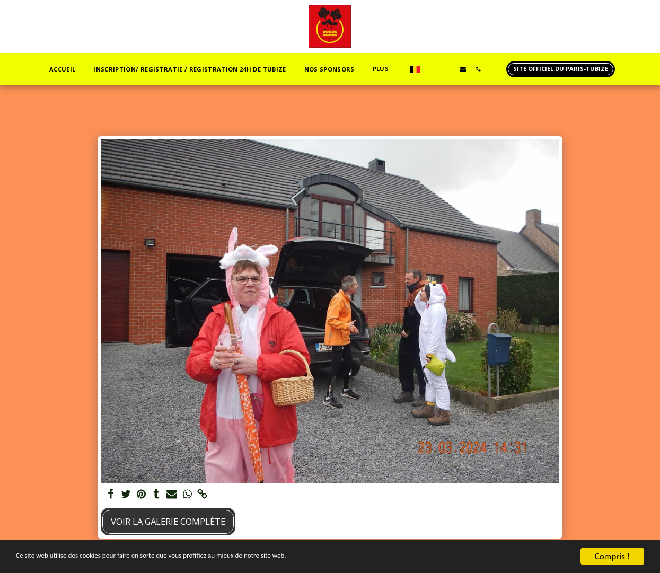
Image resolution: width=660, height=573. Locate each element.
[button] (363, 69)
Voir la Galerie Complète (168, 521)
